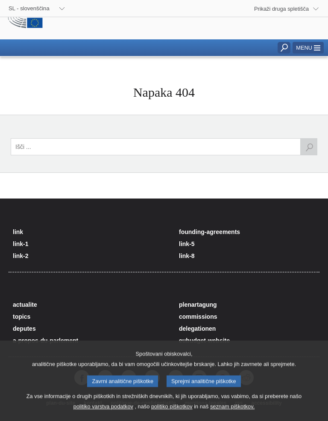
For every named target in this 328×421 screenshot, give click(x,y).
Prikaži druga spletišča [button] (281, 9)
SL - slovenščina (29, 8)
